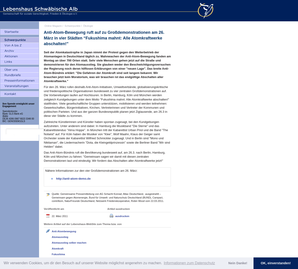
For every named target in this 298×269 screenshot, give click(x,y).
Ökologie (88, 25)
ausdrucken (122, 216)
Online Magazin (53, 25)
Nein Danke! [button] (237, 263)
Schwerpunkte (73, 25)
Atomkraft (58, 248)
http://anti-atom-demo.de (73, 178)
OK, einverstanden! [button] (276, 263)
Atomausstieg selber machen (69, 242)
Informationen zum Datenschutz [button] (189, 263)
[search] (25, 132)
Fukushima (58, 254)
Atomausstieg (60, 237)
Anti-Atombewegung (64, 231)
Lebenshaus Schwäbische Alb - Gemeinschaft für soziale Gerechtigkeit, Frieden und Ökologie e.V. (39, 10)
